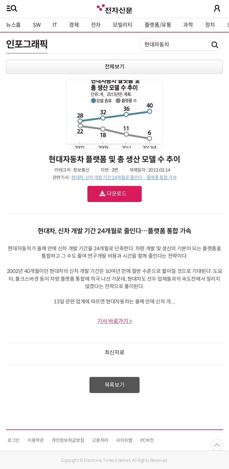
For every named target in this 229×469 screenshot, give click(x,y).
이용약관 (35, 440)
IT (54, 25)
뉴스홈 (13, 25)
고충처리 (100, 440)
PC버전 (147, 440)
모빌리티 (123, 25)
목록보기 (115, 385)
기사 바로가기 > (114, 321)
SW (37, 25)
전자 (96, 25)
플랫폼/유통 (158, 25)
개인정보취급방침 (68, 440)
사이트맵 (124, 440)
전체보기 (115, 66)
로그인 (13, 440)
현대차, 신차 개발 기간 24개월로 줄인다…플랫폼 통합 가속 (124, 177)
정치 (210, 25)
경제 (74, 25)
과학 (188, 25)
